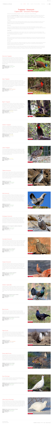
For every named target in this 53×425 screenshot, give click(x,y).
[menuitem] (38, 4)
